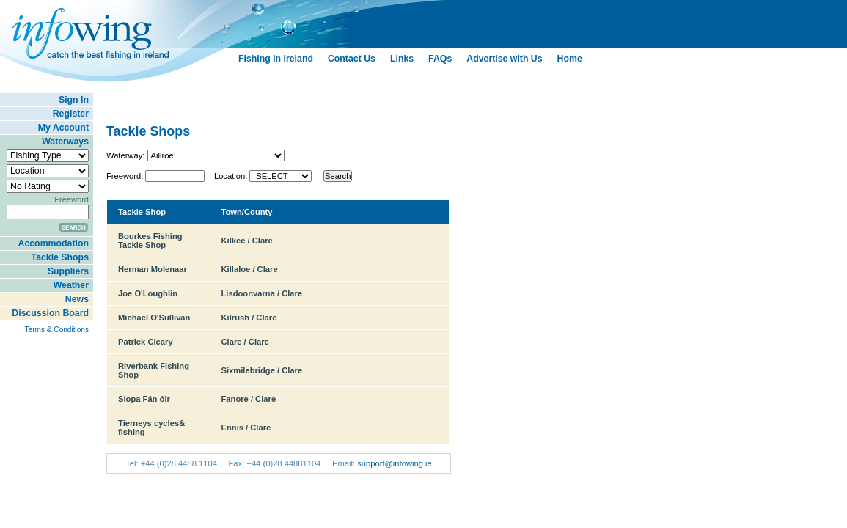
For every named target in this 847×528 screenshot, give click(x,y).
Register (71, 114)
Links (402, 59)
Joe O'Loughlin (147, 293)
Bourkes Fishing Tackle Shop (150, 240)
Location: (230, 176)
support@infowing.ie (394, 463)
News (77, 299)
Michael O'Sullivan (154, 317)
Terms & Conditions (57, 330)
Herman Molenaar (152, 269)
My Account (63, 127)
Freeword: (124, 176)
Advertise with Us (504, 59)
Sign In (74, 100)
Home (569, 59)
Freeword (71, 199)
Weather (71, 285)
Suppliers (68, 271)
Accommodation (53, 243)
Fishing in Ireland (275, 59)
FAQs (440, 59)
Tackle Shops (60, 257)
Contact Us (351, 59)
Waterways (65, 141)
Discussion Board (50, 313)
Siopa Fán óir (144, 399)
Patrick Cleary (145, 341)
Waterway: (125, 155)
